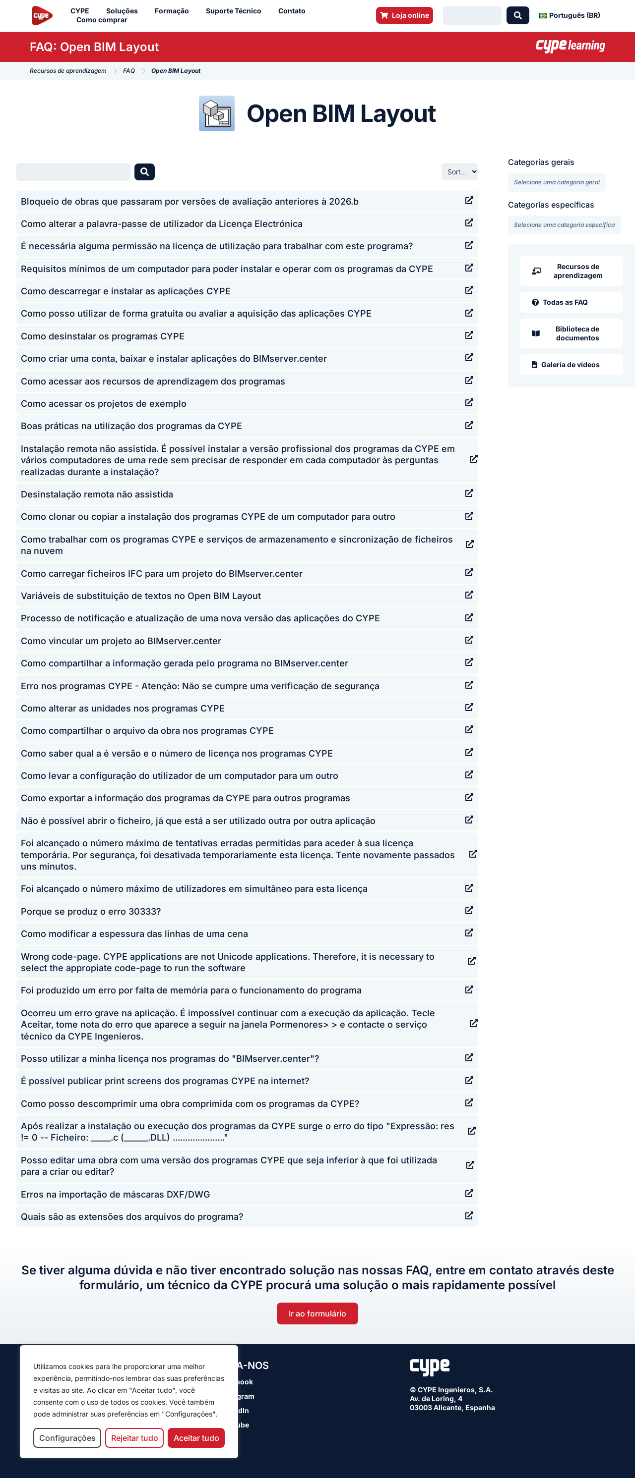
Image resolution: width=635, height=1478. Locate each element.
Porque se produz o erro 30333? (91, 911)
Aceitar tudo (196, 1438)
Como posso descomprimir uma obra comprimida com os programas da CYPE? (190, 1103)
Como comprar (104, 19)
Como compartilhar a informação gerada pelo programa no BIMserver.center (184, 663)
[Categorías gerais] (557, 182)
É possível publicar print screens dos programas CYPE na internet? (165, 1081)
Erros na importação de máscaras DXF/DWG (115, 1194)
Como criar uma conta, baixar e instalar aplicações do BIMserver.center (174, 358)
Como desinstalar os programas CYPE (103, 336)
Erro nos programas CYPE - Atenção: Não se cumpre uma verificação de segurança (200, 686)
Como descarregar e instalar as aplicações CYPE (126, 291)
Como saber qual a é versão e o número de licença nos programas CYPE (177, 753)
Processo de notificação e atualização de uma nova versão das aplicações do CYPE (200, 618)
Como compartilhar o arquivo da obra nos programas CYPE (147, 730)
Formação (174, 10)
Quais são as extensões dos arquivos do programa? (132, 1216)
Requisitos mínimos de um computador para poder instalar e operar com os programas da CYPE (227, 269)
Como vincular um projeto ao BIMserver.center (121, 641)
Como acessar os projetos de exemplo (104, 403)
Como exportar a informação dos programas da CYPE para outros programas (185, 798)
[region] (129, 1402)
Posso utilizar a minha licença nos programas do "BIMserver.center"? (170, 1058)
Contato (294, 10)
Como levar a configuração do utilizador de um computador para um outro (179, 775)
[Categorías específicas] (564, 225)
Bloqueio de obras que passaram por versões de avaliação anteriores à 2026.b (190, 201)
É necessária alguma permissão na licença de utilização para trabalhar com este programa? (217, 246)
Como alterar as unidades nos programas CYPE (123, 708)
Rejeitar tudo (134, 1438)
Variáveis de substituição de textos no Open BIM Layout (141, 596)
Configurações (67, 1438)
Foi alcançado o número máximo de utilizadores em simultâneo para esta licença (194, 888)
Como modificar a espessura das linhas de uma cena (134, 934)
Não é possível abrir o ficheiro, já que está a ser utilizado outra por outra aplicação (198, 821)
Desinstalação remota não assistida (97, 494)
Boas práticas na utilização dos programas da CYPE (131, 426)
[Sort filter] (460, 171)
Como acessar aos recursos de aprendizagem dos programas (153, 381)
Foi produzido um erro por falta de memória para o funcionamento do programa (191, 990)
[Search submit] (518, 15)
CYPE (82, 10)
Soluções (124, 10)
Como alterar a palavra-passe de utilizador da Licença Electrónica (162, 224)
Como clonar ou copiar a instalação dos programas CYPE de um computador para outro (208, 516)
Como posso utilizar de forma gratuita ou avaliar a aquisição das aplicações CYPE (196, 313)
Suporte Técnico (236, 10)
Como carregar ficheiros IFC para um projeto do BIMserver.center (162, 573)
